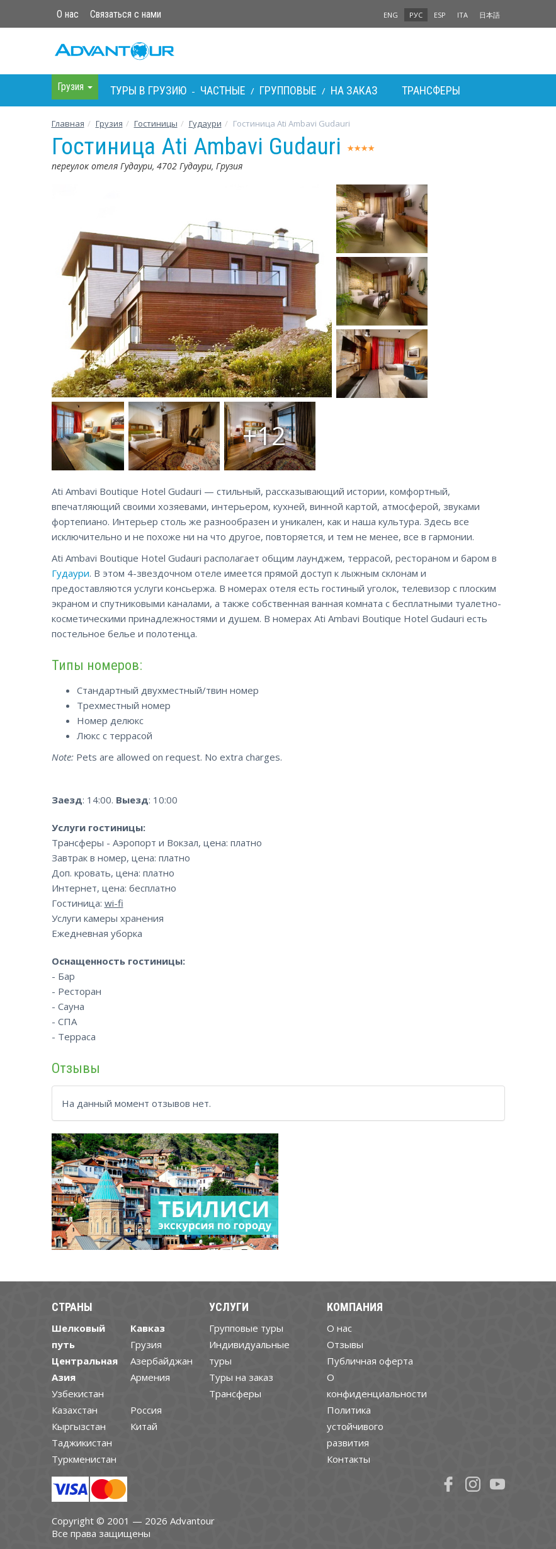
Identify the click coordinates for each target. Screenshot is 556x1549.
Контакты (348, 1459)
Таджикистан (82, 1442)
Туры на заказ (241, 1377)
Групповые (288, 90)
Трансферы (431, 90)
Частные (223, 90)
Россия (146, 1410)
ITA (462, 15)
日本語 (489, 15)
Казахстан (75, 1410)
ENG (390, 15)
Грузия (109, 123)
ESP (440, 15)
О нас (68, 14)
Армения (150, 1377)
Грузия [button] (75, 87)
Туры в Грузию (148, 90)
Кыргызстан (79, 1426)
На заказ (354, 90)
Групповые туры (246, 1328)
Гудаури (205, 123)
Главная (68, 123)
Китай (143, 1426)
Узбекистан (78, 1393)
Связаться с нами (125, 14)
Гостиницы (156, 123)
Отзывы (345, 1344)
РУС (416, 15)
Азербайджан (161, 1360)
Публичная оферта (370, 1360)
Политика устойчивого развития (355, 1426)
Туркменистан (84, 1459)
